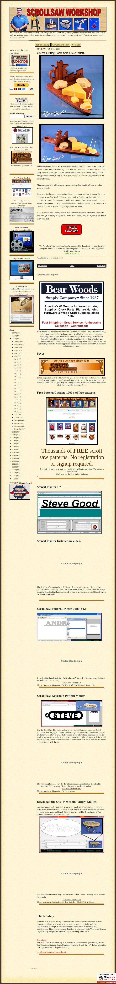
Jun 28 (16, 406)
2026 (14, 478)
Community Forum (61, 45)
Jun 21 (16, 397)
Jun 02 (16, 359)
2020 (14, 461)
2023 (14, 470)
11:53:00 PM (58, 258)
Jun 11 (16, 374)
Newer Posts (42, 266)
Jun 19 (16, 391)
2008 (14, 336)
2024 (14, 473)
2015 (14, 446)
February (17, 344)
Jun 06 (16, 365)
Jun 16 (16, 382)
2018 (14, 455)
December (18, 429)
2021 (14, 464)
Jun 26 (16, 403)
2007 (14, 333)
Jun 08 (16, 368)
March (16, 347)
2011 (14, 435)
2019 (14, 458)
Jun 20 (16, 394)
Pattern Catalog (42, 45)
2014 (14, 443)
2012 (14, 438)
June (16, 356)
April (16, 350)
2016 (14, 449)
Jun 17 (16, 385)
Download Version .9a (72, 899)
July (16, 414)
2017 (14, 452)
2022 (14, 467)
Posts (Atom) (53, 275)
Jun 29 (16, 409)
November (18, 426)
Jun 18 (16, 388)
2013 (14, 441)
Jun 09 (16, 371)
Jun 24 (16, 400)
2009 (14, 339)
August (17, 417)
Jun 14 (16, 379)
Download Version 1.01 (71, 789)
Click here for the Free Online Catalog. (72, 474)
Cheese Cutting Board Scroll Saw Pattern (61, 53)
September (18, 420)
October (17, 423)
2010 (14, 432)
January (17, 342)
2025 (14, 476)
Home (72, 266)
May (16, 353)
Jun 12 (16, 377)
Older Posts (101, 266)
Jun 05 (16, 362)
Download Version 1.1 (72, 683)
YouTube (76, 45)
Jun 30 (16, 411)
